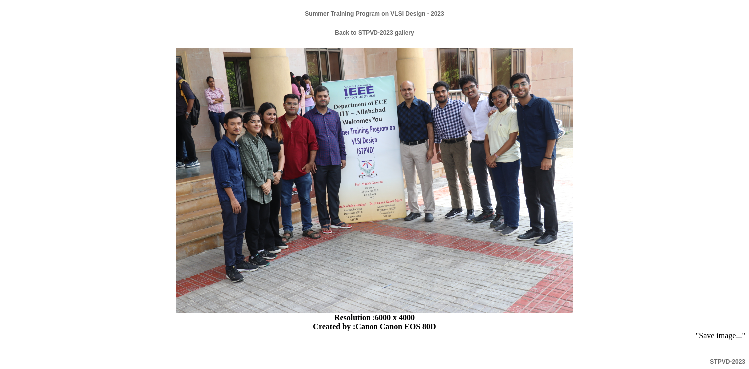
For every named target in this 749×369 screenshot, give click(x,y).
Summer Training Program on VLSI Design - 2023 (374, 13)
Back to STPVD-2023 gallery (374, 32)
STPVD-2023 (727, 361)
